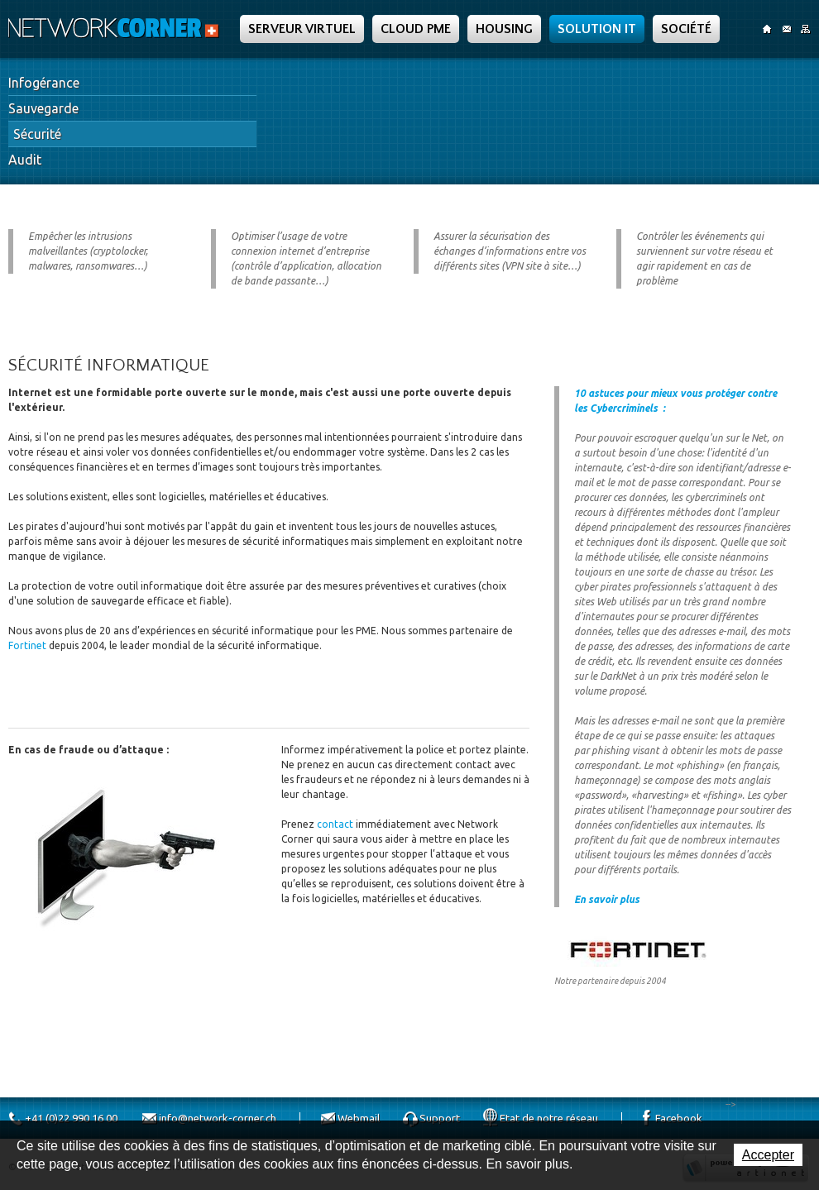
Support (439, 1118)
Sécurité (37, 134)
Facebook (678, 1118)
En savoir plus (606, 899)
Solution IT (597, 29)
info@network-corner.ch (217, 1118)
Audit (24, 159)
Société (686, 29)
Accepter (768, 1155)
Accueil (767, 29)
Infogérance (43, 82)
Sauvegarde (43, 108)
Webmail (359, 1118)
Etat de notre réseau (549, 1118)
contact (335, 824)
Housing (504, 29)
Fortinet (28, 645)
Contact (786, 29)
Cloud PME (416, 29)
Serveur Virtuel (302, 29)
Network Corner (115, 28)
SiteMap (805, 29)
